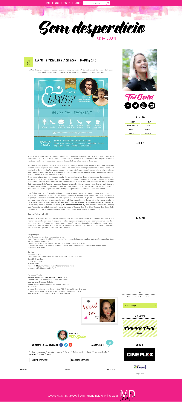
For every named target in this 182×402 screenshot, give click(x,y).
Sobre (57, 3)
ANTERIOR (111, 369)
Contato (67, 3)
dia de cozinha (132, 126)
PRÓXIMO (24, 369)
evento (148, 129)
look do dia (132, 133)
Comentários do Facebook (38, 360)
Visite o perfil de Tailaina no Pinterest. (139, 297)
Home (48, 3)
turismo (148, 133)
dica (148, 126)
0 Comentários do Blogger (80, 360)
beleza (132, 122)
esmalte (132, 129)
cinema (148, 122)
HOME (67, 369)
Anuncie (78, 3)
